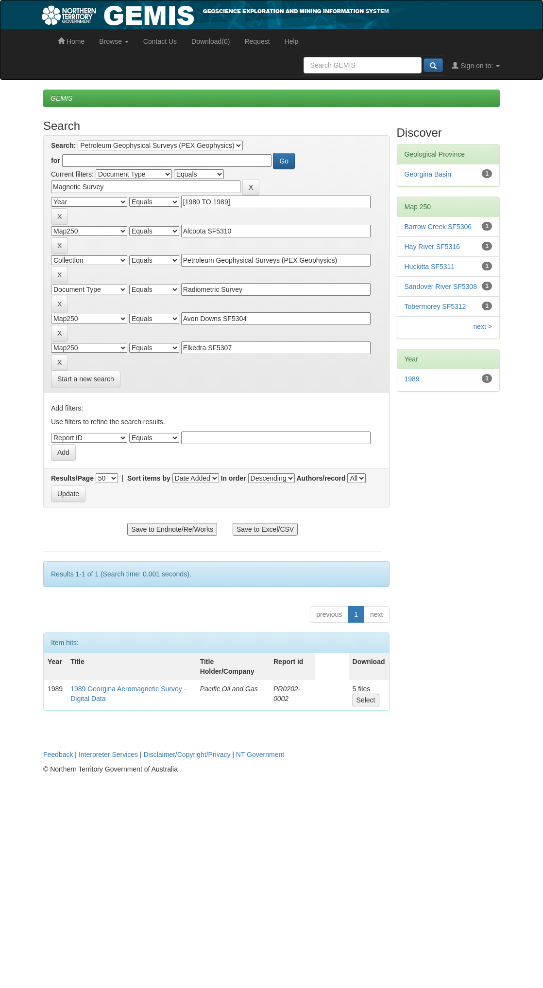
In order (233, 478)
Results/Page (72, 478)
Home (71, 41)
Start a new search (85, 379)
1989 (412, 379)
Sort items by (148, 478)
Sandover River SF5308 (441, 286)
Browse (114, 41)
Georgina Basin (428, 174)
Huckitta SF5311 (430, 266)
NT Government (260, 754)
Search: (63, 145)
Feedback (58, 754)
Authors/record (320, 478)
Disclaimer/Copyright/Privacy (187, 754)
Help (292, 41)
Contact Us (160, 41)
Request (257, 41)
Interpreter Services (108, 754)
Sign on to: (476, 66)
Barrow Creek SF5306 (438, 227)
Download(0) (210, 41)
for (55, 160)
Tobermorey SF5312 (435, 306)
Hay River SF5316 (432, 247)
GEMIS (61, 98)
